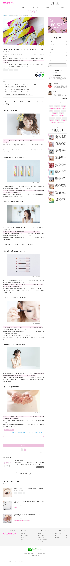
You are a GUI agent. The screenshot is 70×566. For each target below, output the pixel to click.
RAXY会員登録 (58, 533)
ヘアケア (50, 52)
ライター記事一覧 (40, 467)
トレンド (20, 492)
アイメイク (7, 68)
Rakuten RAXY (8, 3)
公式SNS (47, 7)
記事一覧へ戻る (23, 473)
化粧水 (64, 117)
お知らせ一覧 (40, 533)
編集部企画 (63, 106)
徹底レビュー (5, 69)
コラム (50, 58)
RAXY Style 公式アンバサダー (18, 520)
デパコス (51, 120)
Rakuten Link (57, 541)
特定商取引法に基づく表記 (43, 542)
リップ (61, 113)
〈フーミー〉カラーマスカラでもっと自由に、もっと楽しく (19, 94)
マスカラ (15, 69)
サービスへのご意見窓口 (42, 539)
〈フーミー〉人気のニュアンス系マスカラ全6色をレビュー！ (19, 89)
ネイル (50, 55)
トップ (9, 7)
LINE (56, 539)
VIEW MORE (64, 98)
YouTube (57, 542)
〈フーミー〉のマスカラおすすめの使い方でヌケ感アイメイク (19, 92)
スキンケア (51, 41)
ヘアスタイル (54, 115)
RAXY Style (22, 7)
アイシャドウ (27, 520)
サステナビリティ (20, 561)
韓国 (51, 110)
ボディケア (51, 49)
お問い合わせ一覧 (12, 561)
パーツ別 (58, 117)
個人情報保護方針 (31, 553)
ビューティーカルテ (25, 539)
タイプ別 (53, 122)
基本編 (64, 108)
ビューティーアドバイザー (26, 541)
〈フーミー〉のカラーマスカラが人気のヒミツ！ (16, 86)
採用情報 (44, 553)
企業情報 (25, 553)
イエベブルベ (52, 117)
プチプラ (11, 69)
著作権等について (39, 553)
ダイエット (64, 120)
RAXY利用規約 (41, 541)
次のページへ (23, 445)
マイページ (23, 537)
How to (15, 492)
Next (41, 452)
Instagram (57, 537)
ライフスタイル (60, 122)
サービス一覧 (5, 561)
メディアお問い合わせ (42, 535)
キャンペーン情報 (35, 7)
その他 (50, 60)
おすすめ (57, 106)
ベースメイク (51, 44)
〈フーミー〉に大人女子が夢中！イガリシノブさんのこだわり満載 (20, 84)
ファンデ (57, 120)
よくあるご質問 (61, 7)
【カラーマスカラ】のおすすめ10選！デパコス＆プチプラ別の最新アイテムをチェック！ (23, 433)
